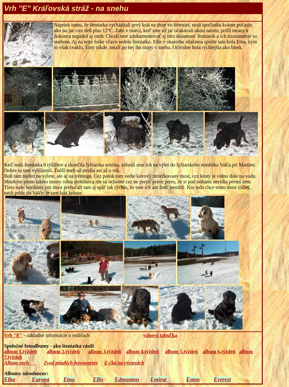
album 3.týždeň (104, 351)
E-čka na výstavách (124, 362)
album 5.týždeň (181, 351)
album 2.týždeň (63, 351)
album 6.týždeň (219, 351)
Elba (9, 379)
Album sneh (17, 362)
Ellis (98, 379)
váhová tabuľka (160, 335)
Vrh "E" (13, 335)
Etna (69, 379)
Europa (40, 379)
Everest (222, 379)
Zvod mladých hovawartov (71, 362)
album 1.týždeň (20, 351)
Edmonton (127, 379)
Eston (193, 379)
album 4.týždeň (142, 351)
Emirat (159, 379)
